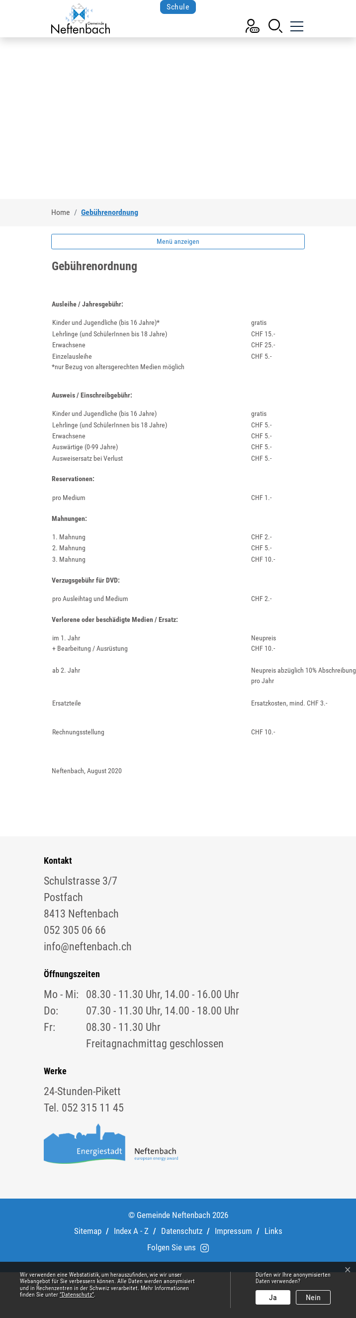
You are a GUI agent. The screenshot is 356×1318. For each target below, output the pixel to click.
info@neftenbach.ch (88, 946)
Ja (273, 1297)
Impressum (233, 1231)
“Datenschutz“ (77, 1294)
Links (273, 1231)
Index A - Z (131, 1231)
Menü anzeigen (178, 241)
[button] (275, 25)
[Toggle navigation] (296, 25)
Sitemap (87, 1231)
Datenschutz (181, 1231)
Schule (178, 6)
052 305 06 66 (75, 930)
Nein (313, 1297)
